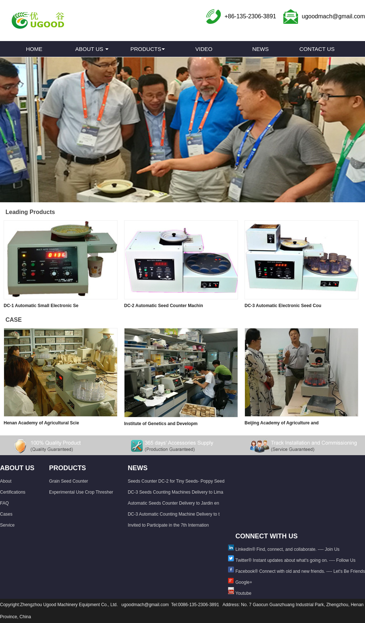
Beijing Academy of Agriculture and (282, 422)
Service (7, 525)
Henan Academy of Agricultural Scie (41, 422)
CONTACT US (317, 49)
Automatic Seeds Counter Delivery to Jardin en (173, 503)
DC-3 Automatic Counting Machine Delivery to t (174, 514)
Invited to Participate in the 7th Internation (168, 525)
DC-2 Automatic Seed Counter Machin (163, 305)
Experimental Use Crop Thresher (81, 492)
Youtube (243, 593)
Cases (6, 514)
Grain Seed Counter (68, 481)
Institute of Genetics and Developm (161, 423)
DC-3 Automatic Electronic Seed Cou (283, 305)
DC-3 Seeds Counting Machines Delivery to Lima (175, 492)
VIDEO (204, 49)
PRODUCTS (145, 49)
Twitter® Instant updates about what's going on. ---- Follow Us (295, 560)
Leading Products (30, 212)
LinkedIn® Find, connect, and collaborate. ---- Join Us (287, 549)
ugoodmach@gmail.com (333, 16)
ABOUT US (89, 49)
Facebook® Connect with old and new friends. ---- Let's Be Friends (300, 571)
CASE (13, 320)
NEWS (260, 49)
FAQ (4, 503)
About (5, 481)
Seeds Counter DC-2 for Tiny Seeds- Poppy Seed (176, 481)
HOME (34, 49)
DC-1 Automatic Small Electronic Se (41, 305)
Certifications (12, 492)
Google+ (243, 582)
